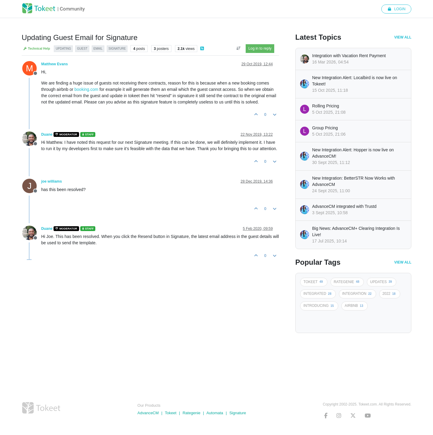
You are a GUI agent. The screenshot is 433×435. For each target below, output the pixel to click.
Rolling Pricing (325, 105)
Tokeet (170, 413)
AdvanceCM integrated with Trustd (344, 206)
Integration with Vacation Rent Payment (349, 55)
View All (402, 37)
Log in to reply (260, 48)
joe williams (51, 181)
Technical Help (36, 49)
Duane (46, 134)
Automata (214, 413)
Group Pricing (325, 127)
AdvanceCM (148, 413)
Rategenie (191, 413)
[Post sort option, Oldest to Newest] (238, 48)
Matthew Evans (54, 64)
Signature (237, 413)
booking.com (86, 89)
